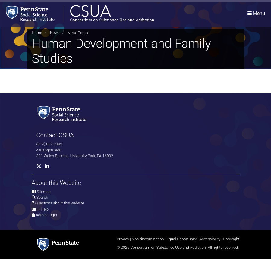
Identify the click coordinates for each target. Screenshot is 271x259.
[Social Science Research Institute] (63, 113)
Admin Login (46, 215)
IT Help (43, 209)
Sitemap (44, 191)
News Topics (78, 32)
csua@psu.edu (48, 150)
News (55, 32)
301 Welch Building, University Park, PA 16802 (74, 156)
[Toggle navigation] (256, 13)
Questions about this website (59, 203)
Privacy (123, 239)
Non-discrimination (148, 239)
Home (37, 32)
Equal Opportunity (182, 239)
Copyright (231, 239)
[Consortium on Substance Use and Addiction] (77, 13)
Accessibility (210, 239)
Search (42, 197)
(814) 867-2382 (49, 144)
